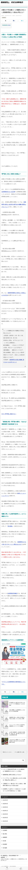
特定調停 (5, 844)
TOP (10, 855)
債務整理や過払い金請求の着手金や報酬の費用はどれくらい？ (13, 204)
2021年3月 (5, 821)
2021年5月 (5, 814)
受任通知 (10, 526)
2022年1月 (5, 810)
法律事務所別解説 (12, 593)
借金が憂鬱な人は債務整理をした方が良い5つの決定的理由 (17, 710)
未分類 (4, 840)
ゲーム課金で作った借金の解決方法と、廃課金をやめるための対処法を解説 (21, 752)
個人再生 (5, 833)
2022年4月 (5, 803)
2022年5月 (5, 800)
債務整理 (4, 17)
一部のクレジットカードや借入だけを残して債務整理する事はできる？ (8, 752)
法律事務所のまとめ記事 (8, 191)
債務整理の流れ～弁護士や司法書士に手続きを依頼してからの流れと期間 (17, 718)
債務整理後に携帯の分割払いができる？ (12, 774)
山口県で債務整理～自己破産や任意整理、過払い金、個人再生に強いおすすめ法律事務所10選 (17, 733)
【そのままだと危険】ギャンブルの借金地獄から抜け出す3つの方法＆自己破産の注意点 (17, 741)
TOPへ (21, 868)
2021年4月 (5, 817)
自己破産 (5, 847)
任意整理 (5, 830)
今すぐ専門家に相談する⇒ (8, 414)
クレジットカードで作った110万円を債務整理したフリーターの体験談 (17, 725)
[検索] (13, 760)
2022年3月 (5, 807)
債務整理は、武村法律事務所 (12, 2)
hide (9, 25)
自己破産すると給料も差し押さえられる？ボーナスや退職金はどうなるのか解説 (17, 704)
